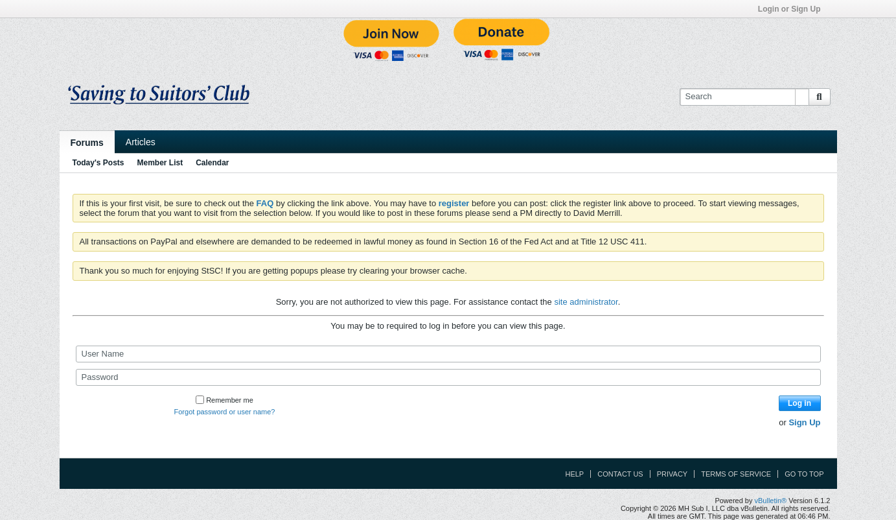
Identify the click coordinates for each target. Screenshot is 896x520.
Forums (87, 142)
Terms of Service (736, 474)
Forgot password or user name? (224, 412)
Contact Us (620, 474)
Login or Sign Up (793, 9)
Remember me (224, 400)
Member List (160, 162)
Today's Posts (98, 162)
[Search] (744, 96)
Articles (140, 142)
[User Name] (448, 354)
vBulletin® (771, 500)
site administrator (585, 302)
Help (574, 474)
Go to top (804, 474)
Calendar (212, 162)
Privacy (672, 474)
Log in (799, 403)
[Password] (448, 377)
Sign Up (804, 422)
